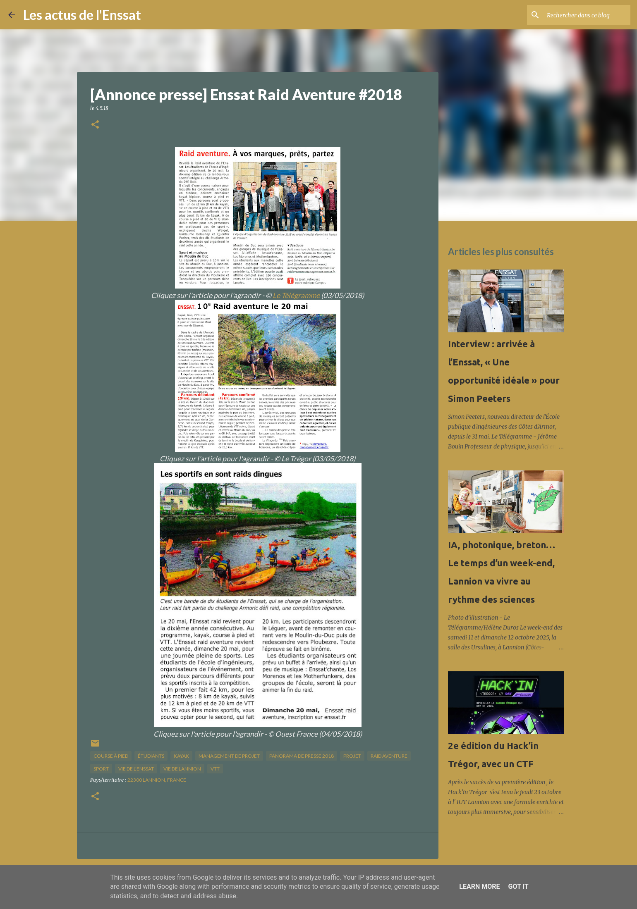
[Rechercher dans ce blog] (587, 15)
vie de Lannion (182, 769)
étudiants (151, 756)
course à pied (110, 756)
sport (101, 769)
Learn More (479, 886)
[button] (95, 125)
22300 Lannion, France (156, 780)
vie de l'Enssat (136, 769)
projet (352, 756)
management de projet (229, 756)
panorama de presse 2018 (301, 756)
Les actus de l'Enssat (82, 15)
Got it (518, 886)
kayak (181, 756)
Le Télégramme (296, 295)
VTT (215, 769)
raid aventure (389, 756)
